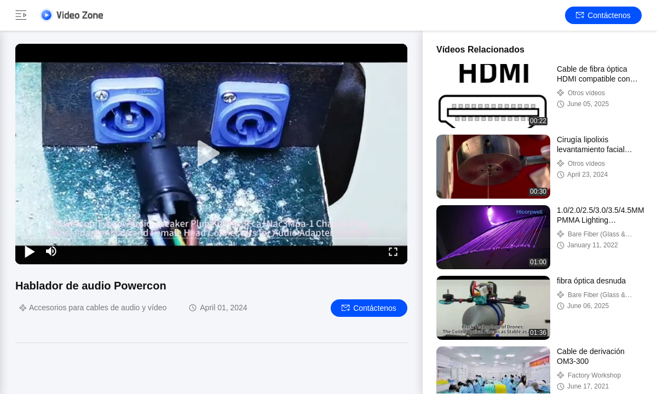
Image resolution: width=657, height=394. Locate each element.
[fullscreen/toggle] (393, 251)
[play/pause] (30, 251)
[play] (211, 153)
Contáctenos (603, 15)
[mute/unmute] (51, 251)
